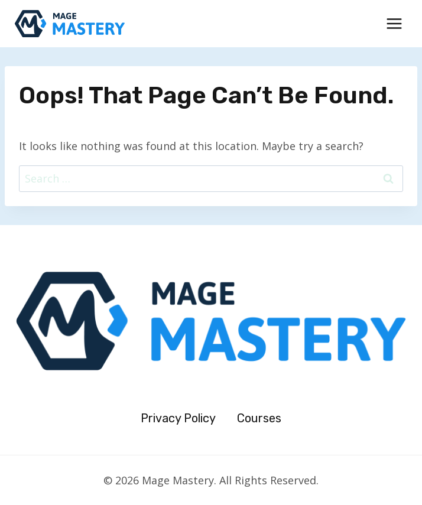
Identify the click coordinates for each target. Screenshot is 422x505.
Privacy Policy (178, 418)
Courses (259, 418)
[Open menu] (394, 23)
